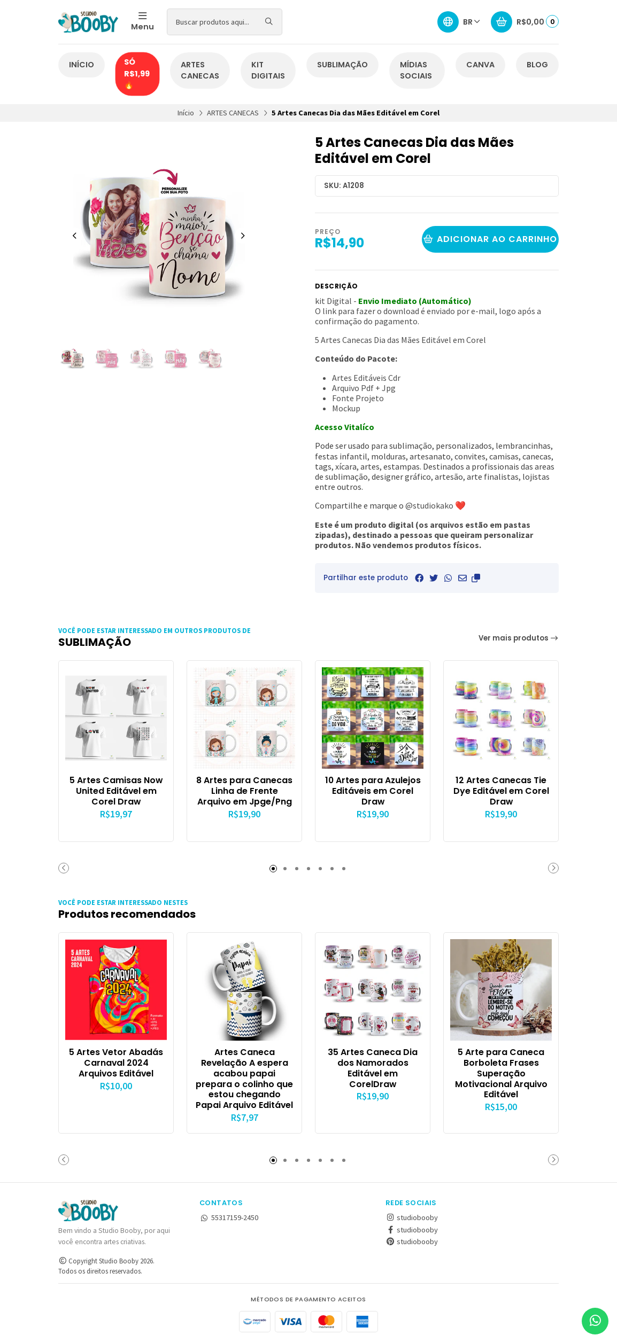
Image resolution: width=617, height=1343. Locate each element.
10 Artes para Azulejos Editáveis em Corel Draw (373, 791)
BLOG (537, 64)
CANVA (480, 64)
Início (186, 113)
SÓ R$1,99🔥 (137, 73)
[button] (476, 578)
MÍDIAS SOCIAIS (416, 70)
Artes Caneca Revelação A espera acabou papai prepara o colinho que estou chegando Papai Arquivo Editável (244, 1079)
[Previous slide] (75, 236)
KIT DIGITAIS (268, 70)
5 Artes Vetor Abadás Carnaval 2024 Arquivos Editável (116, 1063)
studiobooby (411, 1217)
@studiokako (429, 505)
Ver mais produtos (519, 638)
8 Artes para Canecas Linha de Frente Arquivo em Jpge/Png (244, 791)
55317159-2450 (228, 1217)
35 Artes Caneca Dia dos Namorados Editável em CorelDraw (373, 1068)
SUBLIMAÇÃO (342, 64)
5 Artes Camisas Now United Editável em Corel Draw (116, 791)
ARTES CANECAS (200, 70)
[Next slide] (243, 236)
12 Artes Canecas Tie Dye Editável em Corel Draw (501, 791)
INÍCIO (81, 64)
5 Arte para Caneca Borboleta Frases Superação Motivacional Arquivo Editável (501, 1073)
